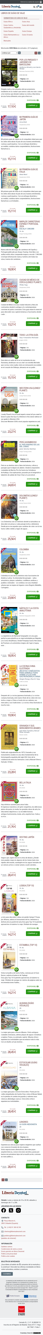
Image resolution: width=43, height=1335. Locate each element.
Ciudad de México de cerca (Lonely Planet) (30, 281)
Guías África (8, 21)
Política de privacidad (9, 1254)
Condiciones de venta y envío (11, 1249)
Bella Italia (25, 782)
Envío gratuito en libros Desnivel (12, 1251)
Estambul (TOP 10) (28, 944)
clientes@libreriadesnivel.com (13, 1231)
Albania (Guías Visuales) (26, 1004)
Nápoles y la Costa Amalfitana (29, 609)
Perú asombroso (28, 442)
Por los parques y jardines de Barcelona (28, 62)
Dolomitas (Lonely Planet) (28, 496)
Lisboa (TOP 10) (26, 885)
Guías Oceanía (27, 35)
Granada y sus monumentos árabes (30, 727)
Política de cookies (8, 1256)
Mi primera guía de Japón (28, 118)
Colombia (24, 549)
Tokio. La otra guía (28, 334)
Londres (23, 1121)
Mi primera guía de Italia (28, 170)
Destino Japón (26, 837)
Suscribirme (7, 1274)
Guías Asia (26, 21)
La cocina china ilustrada (27, 667)
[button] (34, 7)
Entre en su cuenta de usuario (31, 2)
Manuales (7, 41)
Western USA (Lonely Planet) (29, 389)
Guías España (9, 31)
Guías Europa (27, 31)
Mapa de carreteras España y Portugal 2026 (29, 224)
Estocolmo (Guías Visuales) (28, 1063)
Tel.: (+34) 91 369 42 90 (11, 1227)
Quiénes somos (6, 1246)
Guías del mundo (28, 25)
